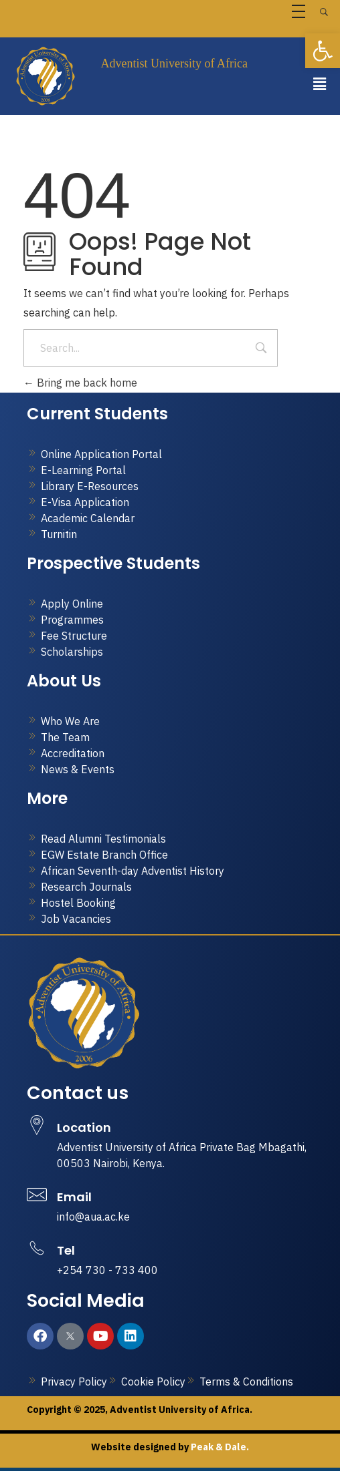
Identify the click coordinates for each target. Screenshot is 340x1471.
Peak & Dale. (219, 1447)
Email (74, 1197)
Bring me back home (80, 382)
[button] (320, 83)
